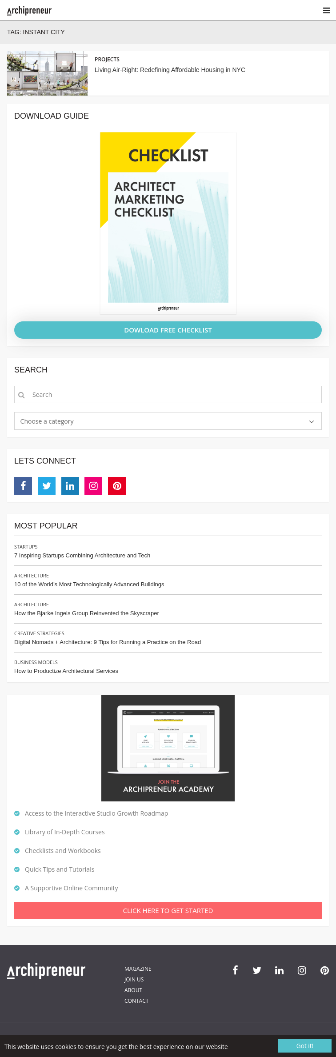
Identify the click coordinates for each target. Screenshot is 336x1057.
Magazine (138, 969)
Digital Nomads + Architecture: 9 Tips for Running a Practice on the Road (107, 642)
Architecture (31, 575)
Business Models (36, 662)
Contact (136, 1001)
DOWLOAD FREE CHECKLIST (168, 329)
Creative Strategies (39, 633)
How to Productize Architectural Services (66, 671)
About (133, 990)
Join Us (134, 979)
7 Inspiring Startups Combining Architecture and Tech (82, 555)
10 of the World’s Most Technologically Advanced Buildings (89, 584)
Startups (26, 546)
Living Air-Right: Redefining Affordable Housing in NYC (170, 69)
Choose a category (47, 421)
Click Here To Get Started (168, 910)
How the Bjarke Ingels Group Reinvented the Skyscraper (86, 613)
